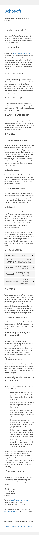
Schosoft (12, 11)
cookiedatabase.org (10, 511)
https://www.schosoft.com (21, 53)
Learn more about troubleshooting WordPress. (18, 526)
